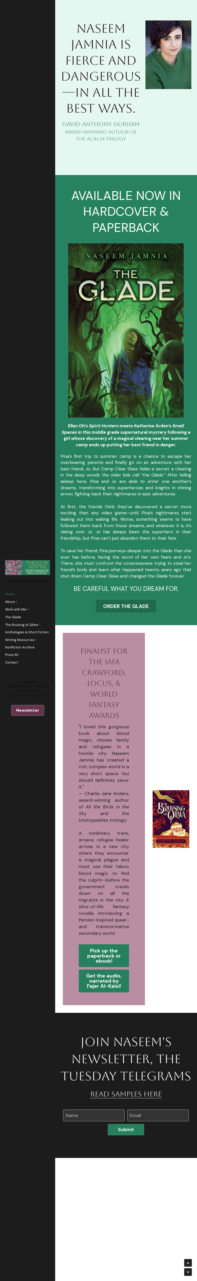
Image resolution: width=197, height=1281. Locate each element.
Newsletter (27, 710)
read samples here (126, 1160)
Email (135, 1182)
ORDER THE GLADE (126, 670)
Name (72, 1182)
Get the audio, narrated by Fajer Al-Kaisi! (104, 1047)
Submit (126, 1196)
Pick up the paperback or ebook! (104, 1021)
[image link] (126, 394)
